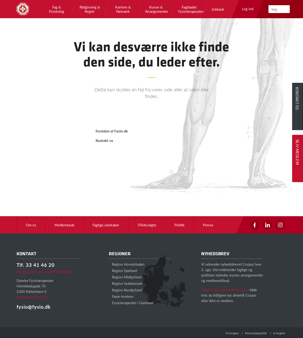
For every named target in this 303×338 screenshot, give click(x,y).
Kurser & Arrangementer (156, 9)
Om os (31, 224)
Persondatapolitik (256, 333)
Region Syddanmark (126, 283)
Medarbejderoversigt (33, 296)
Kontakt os (104, 140)
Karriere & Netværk (123, 9)
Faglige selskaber (106, 224)
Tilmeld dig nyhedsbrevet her (223, 289)
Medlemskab (64, 224)
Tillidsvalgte (146, 224)
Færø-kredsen (121, 296)
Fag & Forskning (56, 9)
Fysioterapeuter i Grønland (131, 302)
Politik (179, 224)
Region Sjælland (123, 270)
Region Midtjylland (125, 276)
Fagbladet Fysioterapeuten (189, 9)
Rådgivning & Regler (90, 9)
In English (279, 333)
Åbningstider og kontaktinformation (44, 271)
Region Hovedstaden (126, 264)
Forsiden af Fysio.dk (112, 130)
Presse (208, 224)
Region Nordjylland (125, 289)
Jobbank (217, 9)
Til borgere (232, 333)
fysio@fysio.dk (34, 306)
